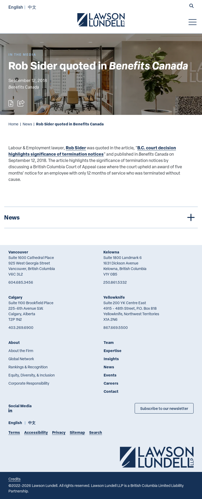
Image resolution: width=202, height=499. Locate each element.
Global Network (21, 358)
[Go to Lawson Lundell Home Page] (101, 20)
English (15, 7)
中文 (32, 7)
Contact (111, 391)
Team (109, 342)
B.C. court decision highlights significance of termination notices (92, 151)
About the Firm (20, 350)
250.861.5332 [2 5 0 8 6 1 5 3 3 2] (115, 282)
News (27, 123)
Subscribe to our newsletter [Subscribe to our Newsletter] (164, 408)
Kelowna (111, 252)
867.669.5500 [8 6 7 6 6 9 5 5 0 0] (115, 327)
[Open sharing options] (20, 103)
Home (13, 123)
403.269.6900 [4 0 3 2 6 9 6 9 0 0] (20, 327)
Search (95, 432)
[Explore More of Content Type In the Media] (22, 54)
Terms (14, 432)
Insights (111, 358)
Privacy (58, 432)
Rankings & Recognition (28, 366)
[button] (191, 6)
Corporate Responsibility (28, 383)
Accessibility (36, 432)
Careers (111, 383)
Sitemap (77, 432)
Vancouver (18, 252)
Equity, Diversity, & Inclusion (31, 375)
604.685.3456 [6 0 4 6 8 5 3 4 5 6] (20, 282)
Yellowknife (114, 297)
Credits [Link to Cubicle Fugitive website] (14, 478)
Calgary (15, 297)
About (14, 342)
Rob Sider (76, 148)
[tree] (101, 217)
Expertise (113, 350)
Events (110, 375)
